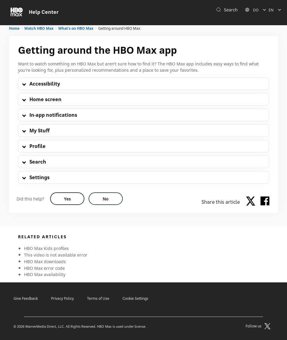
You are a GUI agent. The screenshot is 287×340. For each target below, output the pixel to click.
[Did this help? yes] (67, 198)
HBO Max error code (44, 268)
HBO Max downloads (45, 261)
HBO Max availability (44, 274)
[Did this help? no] (106, 198)
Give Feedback (26, 298)
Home (14, 28)
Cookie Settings (135, 298)
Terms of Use (98, 298)
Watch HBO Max (38, 28)
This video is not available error (55, 255)
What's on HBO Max (75, 28)
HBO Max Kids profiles (46, 248)
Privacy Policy (62, 298)
